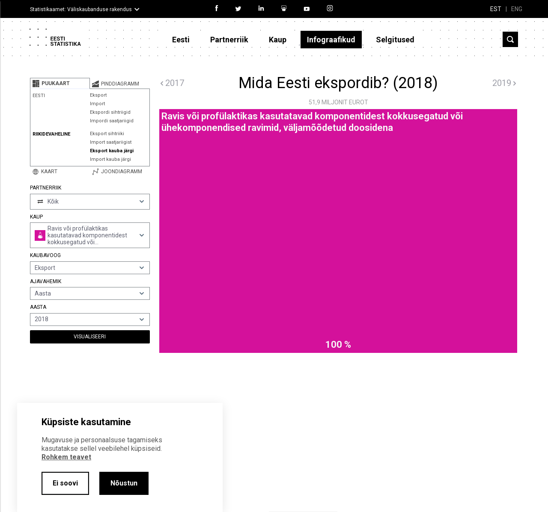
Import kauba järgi (110, 159)
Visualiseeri (90, 337)
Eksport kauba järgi (112, 151)
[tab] (60, 83)
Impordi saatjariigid (112, 121)
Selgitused (395, 39)
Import (97, 104)
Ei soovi (65, 483)
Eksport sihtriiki (107, 133)
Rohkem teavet (66, 457)
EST (495, 9)
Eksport (98, 95)
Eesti (181, 39)
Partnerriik (229, 39)
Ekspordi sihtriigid (110, 112)
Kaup (277, 39)
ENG (516, 9)
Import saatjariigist (110, 142)
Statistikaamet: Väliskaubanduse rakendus (81, 9)
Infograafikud (331, 39)
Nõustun (123, 483)
